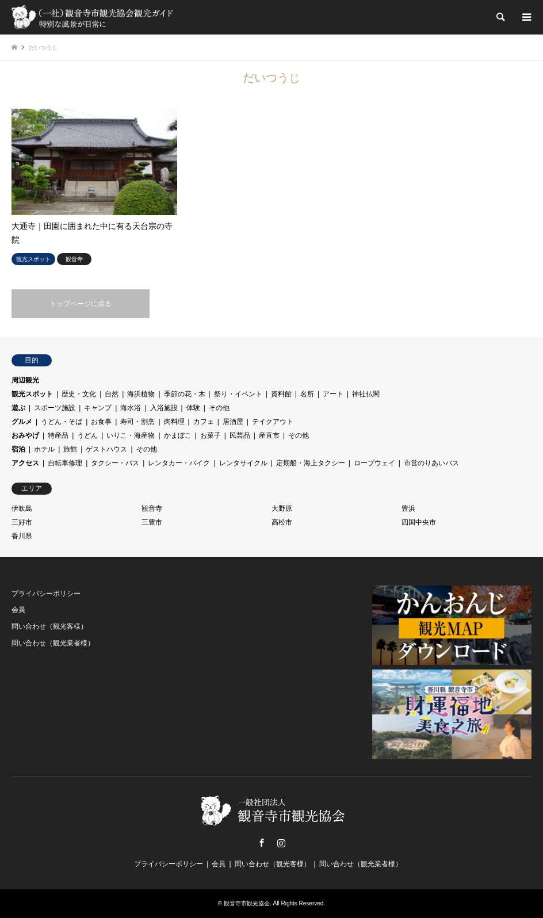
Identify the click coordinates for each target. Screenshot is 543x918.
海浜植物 (141, 394)
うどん (87, 435)
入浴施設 (164, 408)
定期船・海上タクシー (310, 463)
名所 (307, 394)
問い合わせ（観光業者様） (53, 643)
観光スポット (32, 394)
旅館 (70, 449)
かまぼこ (178, 435)
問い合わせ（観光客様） (49, 626)
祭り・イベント (238, 394)
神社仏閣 (366, 394)
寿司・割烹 (137, 422)
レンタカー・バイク (179, 463)
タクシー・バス (115, 463)
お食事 (101, 422)
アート (333, 394)
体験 (193, 408)
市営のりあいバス (431, 463)
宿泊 (18, 449)
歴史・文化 (79, 394)
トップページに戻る (80, 304)
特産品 (58, 435)
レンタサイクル (243, 463)
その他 (219, 408)
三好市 (22, 522)
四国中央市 (418, 522)
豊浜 (408, 508)
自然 (111, 394)
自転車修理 (65, 463)
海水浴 (130, 408)
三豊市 (152, 522)
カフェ (203, 422)
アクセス (25, 463)
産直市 (269, 435)
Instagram (281, 843)
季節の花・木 (184, 394)
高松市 (282, 522)
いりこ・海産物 (130, 435)
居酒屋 (233, 422)
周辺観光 (25, 380)
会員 (18, 610)
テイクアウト (272, 422)
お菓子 (210, 435)
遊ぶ (18, 408)
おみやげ (25, 435)
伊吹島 (22, 508)
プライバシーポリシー (46, 594)
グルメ (22, 422)
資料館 (281, 394)
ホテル (44, 449)
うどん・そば (61, 422)
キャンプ (98, 408)
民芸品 (240, 435)
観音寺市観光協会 (247, 903)
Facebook (262, 843)
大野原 (282, 508)
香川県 (22, 536)
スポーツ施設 (54, 408)
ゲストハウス (106, 449)
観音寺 (152, 508)
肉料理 (174, 422)
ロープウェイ (374, 463)
